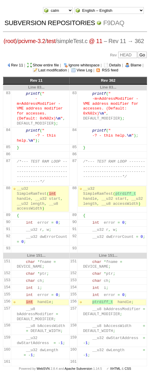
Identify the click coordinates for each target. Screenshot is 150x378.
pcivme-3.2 (31, 41)
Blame (136, 65)
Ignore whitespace (84, 65)
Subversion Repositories (49, 23)
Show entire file (46, 65)
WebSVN (43, 368)
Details (115, 65)
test (51, 41)
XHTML (115, 368)
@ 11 (96, 41)
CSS (128, 368)
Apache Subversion (78, 368)
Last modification (52, 70)
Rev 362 (108, 80)
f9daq (113, 23)
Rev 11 (17, 65)
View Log (84, 70)
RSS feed (110, 70)
